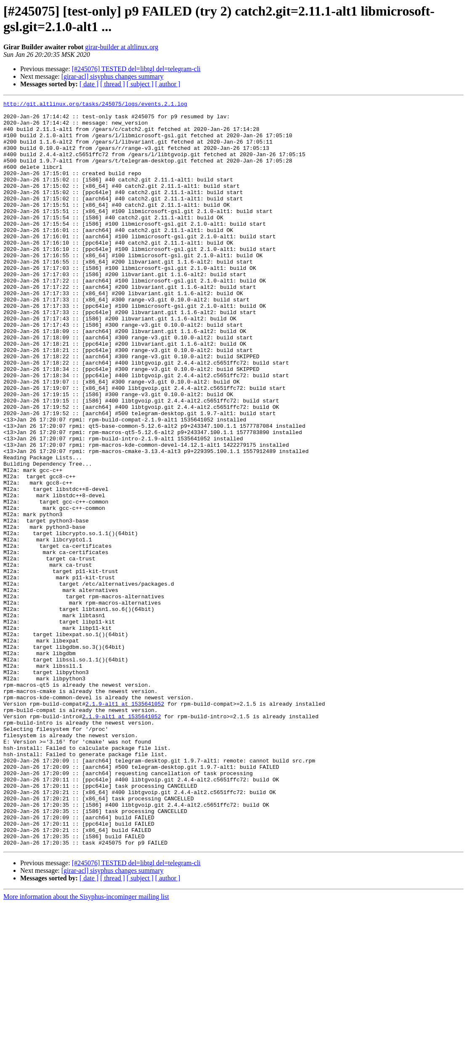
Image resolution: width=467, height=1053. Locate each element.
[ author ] (167, 84)
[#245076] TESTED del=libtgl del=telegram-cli (136, 68)
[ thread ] (112, 84)
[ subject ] (140, 84)
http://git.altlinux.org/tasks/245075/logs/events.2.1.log (95, 105)
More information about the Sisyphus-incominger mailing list (86, 1045)
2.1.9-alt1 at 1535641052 (124, 825)
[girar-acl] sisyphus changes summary (112, 76)
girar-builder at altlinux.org (121, 47)
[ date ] (89, 84)
